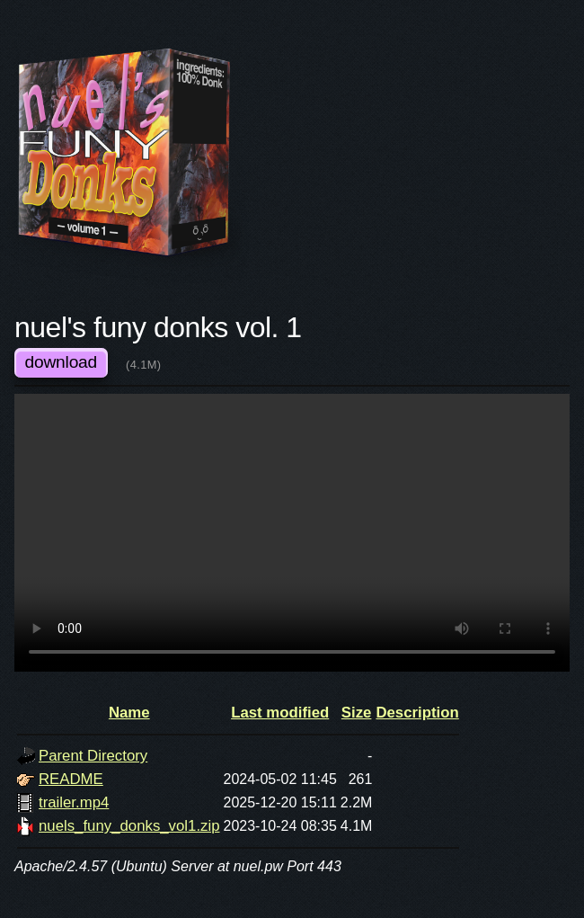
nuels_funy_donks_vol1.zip (129, 825)
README (71, 779)
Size (356, 712)
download (61, 361)
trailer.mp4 (74, 802)
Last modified (280, 712)
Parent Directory (93, 755)
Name (129, 712)
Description (417, 712)
